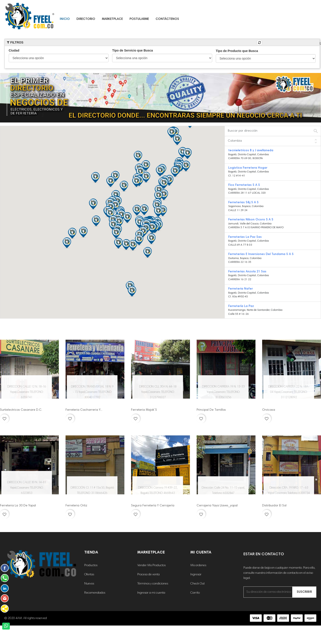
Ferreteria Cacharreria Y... (84, 410)
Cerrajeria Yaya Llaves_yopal (217, 505)
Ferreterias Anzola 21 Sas (247, 271)
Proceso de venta (148, 574)
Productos (90, 565)
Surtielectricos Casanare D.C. (21, 410)
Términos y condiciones (152, 583)
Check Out (197, 583)
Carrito (195, 593)
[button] (146, 177)
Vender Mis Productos (151, 565)
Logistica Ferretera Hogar (247, 168)
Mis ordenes (198, 565)
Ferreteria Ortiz (76, 505)
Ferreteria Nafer (240, 288)
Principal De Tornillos (211, 410)
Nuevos (89, 583)
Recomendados (94, 593)
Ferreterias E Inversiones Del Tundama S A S (261, 254)
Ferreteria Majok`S (144, 410)
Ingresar (196, 574)
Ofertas (89, 574)
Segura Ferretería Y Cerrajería (152, 505)
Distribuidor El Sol (274, 505)
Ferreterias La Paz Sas (245, 237)
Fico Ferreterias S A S (244, 185)
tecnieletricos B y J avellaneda (250, 150)
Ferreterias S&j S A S (243, 202)
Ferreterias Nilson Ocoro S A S (250, 219)
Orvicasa (268, 410)
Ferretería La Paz (241, 306)
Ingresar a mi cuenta (151, 593)
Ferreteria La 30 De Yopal (18, 505)
